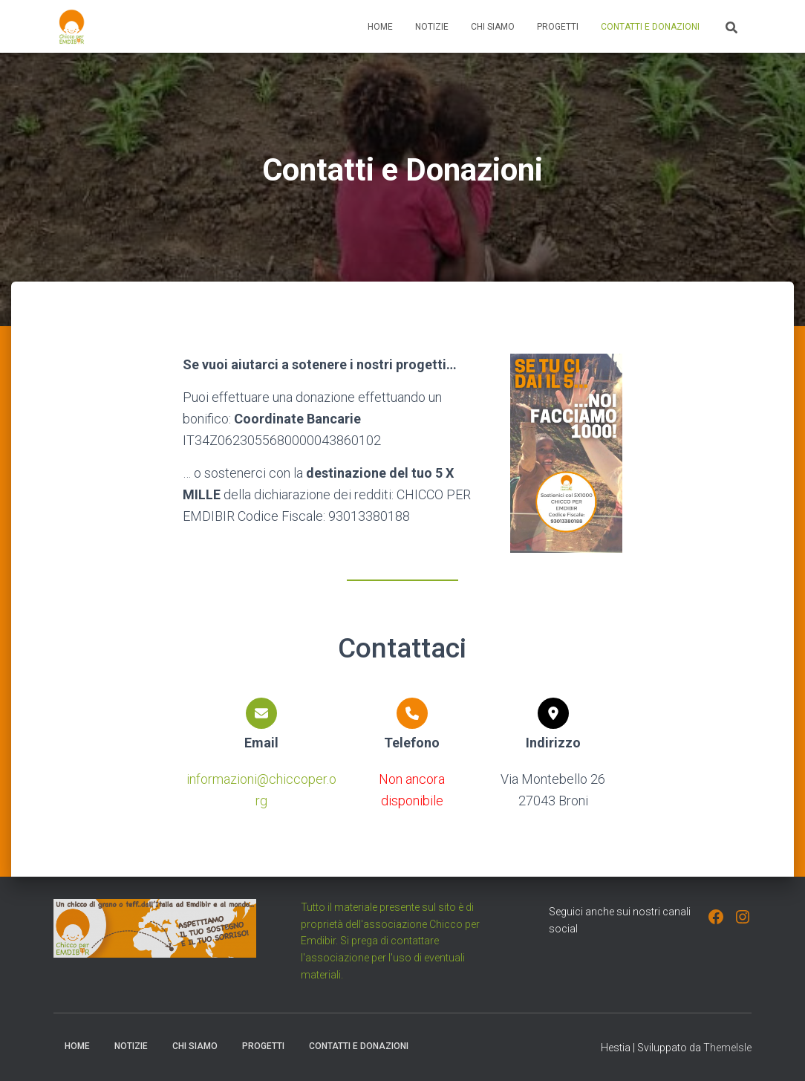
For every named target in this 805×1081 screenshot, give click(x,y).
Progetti (558, 27)
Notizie (432, 27)
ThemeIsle (727, 1048)
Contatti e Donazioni (650, 27)
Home (380, 27)
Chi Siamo (493, 27)
